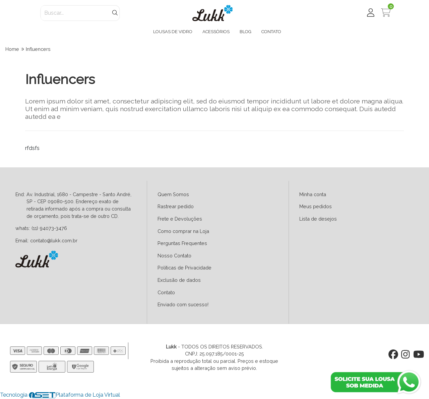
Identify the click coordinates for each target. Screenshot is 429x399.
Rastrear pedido (176, 206)
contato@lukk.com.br (53, 240)
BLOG (245, 31)
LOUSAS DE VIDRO (172, 31)
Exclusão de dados (179, 280)
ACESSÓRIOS (216, 31)
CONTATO (271, 31)
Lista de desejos (318, 219)
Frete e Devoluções (180, 219)
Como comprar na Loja (183, 231)
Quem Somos (173, 194)
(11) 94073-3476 (49, 228)
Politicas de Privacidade (184, 267)
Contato (166, 292)
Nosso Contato (174, 255)
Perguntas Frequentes (182, 243)
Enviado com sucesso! (183, 304)
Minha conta (312, 194)
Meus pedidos (315, 206)
